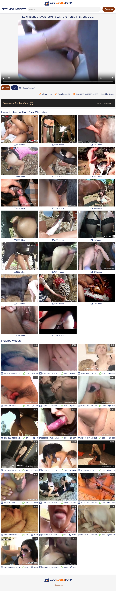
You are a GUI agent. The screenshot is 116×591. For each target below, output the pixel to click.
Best (4, 9)
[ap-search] (64, 9)
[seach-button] (98, 9)
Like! (5, 88)
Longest (20, 9)
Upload (108, 9)
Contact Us (59, 585)
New (11, 9)
